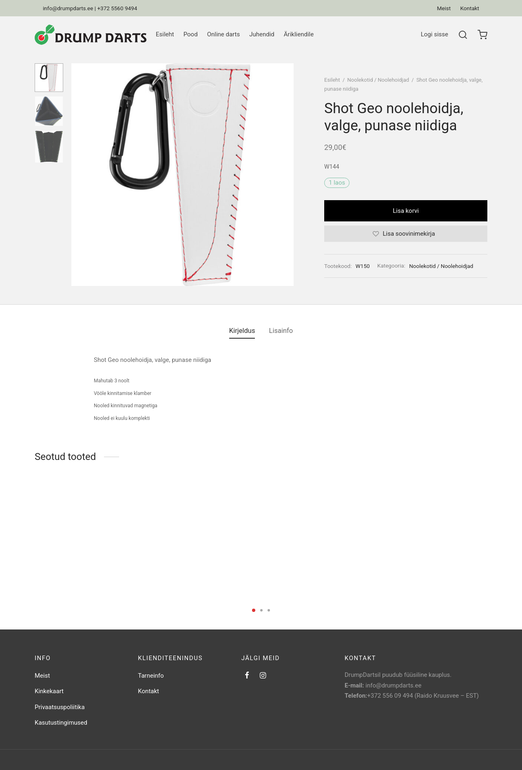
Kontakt (469, 8)
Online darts (223, 34)
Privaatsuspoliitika (60, 707)
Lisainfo (281, 331)
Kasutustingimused (61, 722)
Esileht (165, 34)
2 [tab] (261, 610)
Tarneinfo (151, 675)
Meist (444, 8)
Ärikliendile (299, 34)
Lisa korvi (406, 210)
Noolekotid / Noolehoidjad (378, 80)
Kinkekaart (49, 691)
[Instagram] (263, 675)
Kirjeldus (242, 331)
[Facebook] (246, 675)
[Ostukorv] (482, 35)
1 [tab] (253, 610)
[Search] (463, 35)
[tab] (242, 331)
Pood (191, 34)
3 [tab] (269, 610)
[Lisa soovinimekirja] (405, 233)
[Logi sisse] (434, 34)
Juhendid (261, 34)
